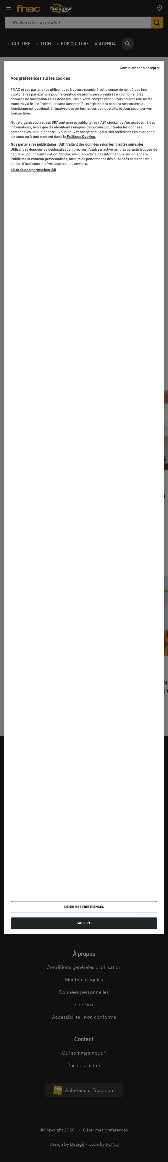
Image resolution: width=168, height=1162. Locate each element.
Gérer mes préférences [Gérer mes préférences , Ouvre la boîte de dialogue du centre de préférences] (84, 907)
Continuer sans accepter (139, 68)
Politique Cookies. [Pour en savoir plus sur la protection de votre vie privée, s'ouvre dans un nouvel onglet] (81, 137)
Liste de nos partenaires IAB (33, 170)
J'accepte (84, 923)
